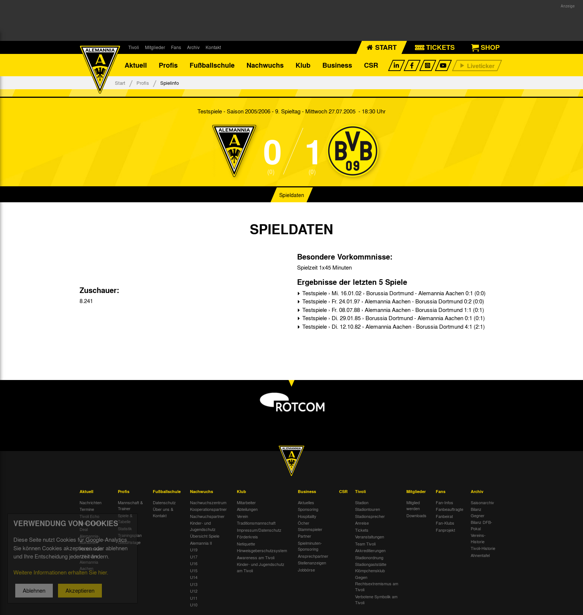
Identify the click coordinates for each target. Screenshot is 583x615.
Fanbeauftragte (449, 509)
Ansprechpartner (313, 556)
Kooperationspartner (208, 509)
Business (337, 65)
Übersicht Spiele (204, 536)
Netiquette (246, 544)
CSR (371, 65)
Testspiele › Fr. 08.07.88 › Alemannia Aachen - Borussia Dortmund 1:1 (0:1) (392, 310)
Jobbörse (306, 570)
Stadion (361, 502)
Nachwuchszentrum (208, 502)
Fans (176, 47)
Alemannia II (201, 543)
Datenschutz (164, 502)
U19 (193, 550)
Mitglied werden (413, 505)
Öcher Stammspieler (310, 526)
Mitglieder (155, 47)
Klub (303, 65)
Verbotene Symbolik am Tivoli (376, 599)
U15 (193, 570)
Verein (242, 516)
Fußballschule (212, 65)
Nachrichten (91, 502)
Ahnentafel (480, 555)
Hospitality (307, 516)
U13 (193, 584)
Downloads (416, 515)
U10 (193, 605)
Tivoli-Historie (483, 548)
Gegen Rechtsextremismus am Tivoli (376, 583)
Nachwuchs (265, 65)
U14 (193, 577)
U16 (193, 563)
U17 (193, 557)
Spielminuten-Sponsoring (310, 546)
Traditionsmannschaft (256, 523)
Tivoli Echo (89, 516)
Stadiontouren (367, 509)
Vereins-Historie (478, 538)
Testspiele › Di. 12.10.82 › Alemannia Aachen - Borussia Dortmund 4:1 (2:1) (393, 326)
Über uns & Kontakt (163, 512)
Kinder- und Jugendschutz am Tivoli (260, 567)
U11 (193, 598)
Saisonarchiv (482, 502)
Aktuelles (306, 502)
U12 (193, 591)
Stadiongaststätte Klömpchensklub (370, 567)
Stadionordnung (369, 557)
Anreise (362, 523)
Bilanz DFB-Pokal (481, 525)
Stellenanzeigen (312, 563)
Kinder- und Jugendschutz (203, 526)
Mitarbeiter (246, 502)
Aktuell (136, 65)
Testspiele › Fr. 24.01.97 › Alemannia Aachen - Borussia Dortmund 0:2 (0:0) (392, 301)
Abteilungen (247, 509)
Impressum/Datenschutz (259, 530)
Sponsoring (308, 509)
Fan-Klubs (445, 523)
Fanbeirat (444, 516)
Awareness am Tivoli (255, 557)
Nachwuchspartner (207, 516)
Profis (168, 65)
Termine (87, 509)
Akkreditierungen (370, 550)
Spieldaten (291, 195)
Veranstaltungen (369, 537)
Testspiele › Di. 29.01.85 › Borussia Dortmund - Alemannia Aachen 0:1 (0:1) (393, 318)
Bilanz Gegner (477, 512)
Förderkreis (247, 537)
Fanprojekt (445, 530)
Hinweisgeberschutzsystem (262, 550)
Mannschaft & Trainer (130, 505)
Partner (304, 536)
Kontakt (213, 47)
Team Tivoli (365, 544)
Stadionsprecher (370, 516)
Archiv (193, 47)
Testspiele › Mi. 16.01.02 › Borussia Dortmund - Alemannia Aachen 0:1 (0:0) (393, 293)
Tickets (361, 530)
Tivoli (133, 47)
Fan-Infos (444, 502)
